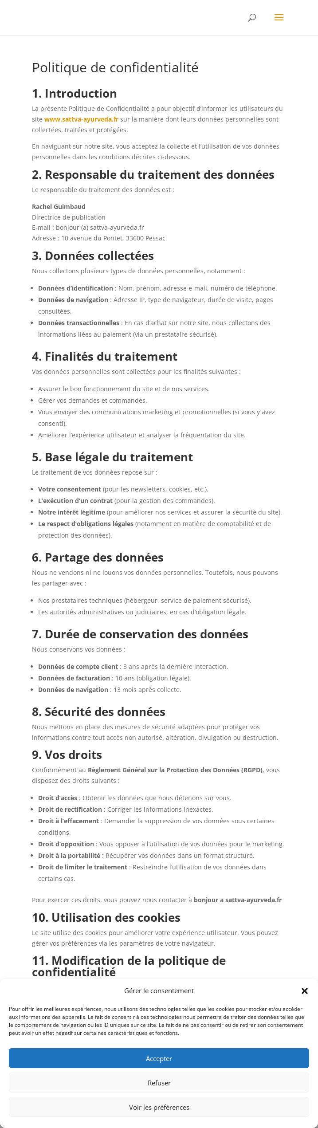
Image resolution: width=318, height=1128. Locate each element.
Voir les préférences (159, 1107)
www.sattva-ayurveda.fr (81, 119)
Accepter (159, 1058)
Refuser (159, 1082)
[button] (304, 991)
